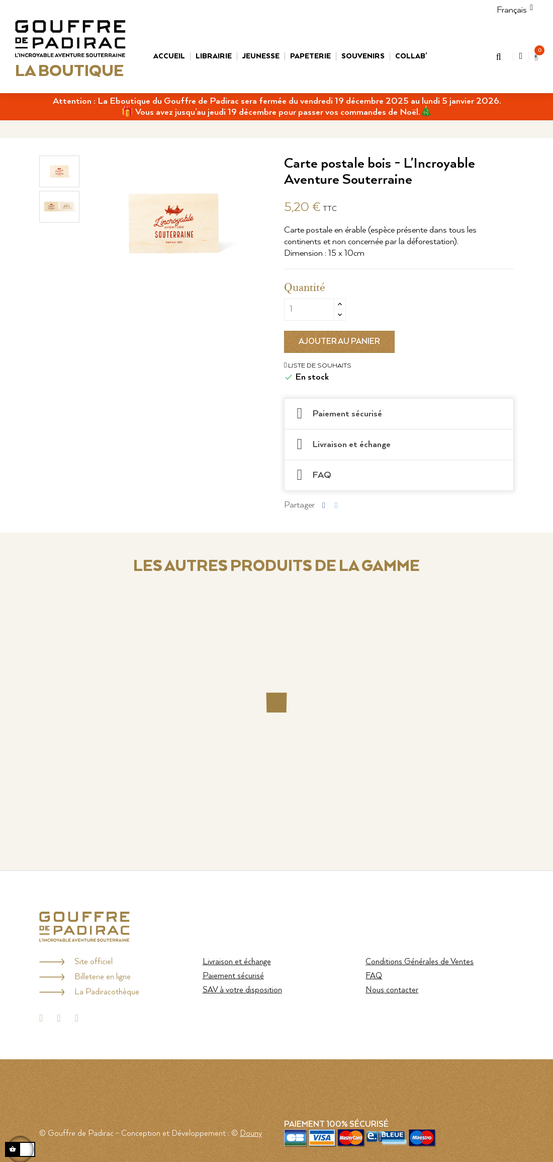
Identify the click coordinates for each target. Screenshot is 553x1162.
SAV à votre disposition (242, 990)
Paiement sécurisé (233, 976)
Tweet (336, 505)
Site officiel (93, 962)
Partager (323, 505)
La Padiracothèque (106, 992)
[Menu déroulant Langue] (512, 10)
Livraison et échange (237, 962)
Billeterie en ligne (102, 977)
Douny (251, 1133)
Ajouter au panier (339, 341)
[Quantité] (309, 310)
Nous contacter (391, 990)
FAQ (373, 976)
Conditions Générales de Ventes (419, 962)
